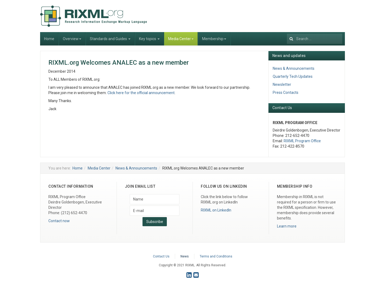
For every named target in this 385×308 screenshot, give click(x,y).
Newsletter (282, 84)
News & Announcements (293, 68)
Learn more (287, 226)
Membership (214, 39)
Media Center (181, 39)
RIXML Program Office (302, 141)
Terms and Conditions (216, 256)
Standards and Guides (110, 39)
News (184, 256)
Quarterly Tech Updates (293, 76)
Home (49, 39)
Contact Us (161, 256)
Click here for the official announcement (141, 93)
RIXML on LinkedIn (216, 210)
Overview (72, 39)
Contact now (59, 221)
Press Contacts (285, 92)
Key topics (149, 39)
